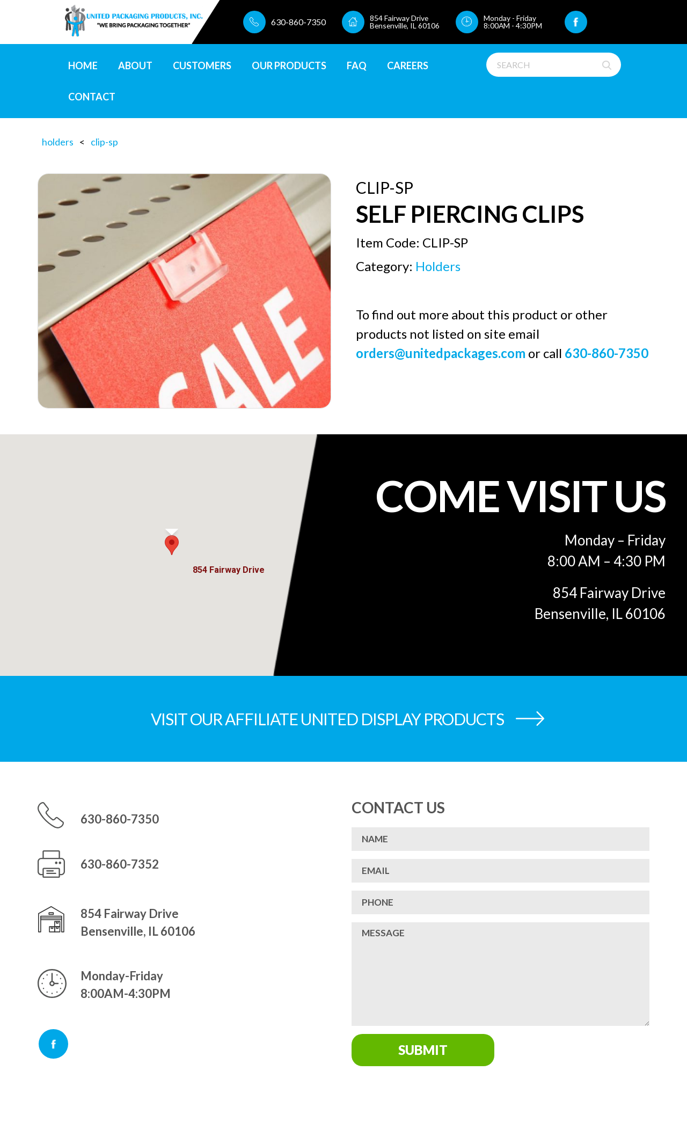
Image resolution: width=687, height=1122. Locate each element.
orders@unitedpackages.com (440, 353)
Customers (202, 65)
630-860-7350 (297, 22)
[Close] (252, 552)
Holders (58, 142)
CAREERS (407, 65)
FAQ (357, 65)
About (135, 65)
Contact (91, 97)
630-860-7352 (120, 864)
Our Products (289, 65)
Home (83, 65)
